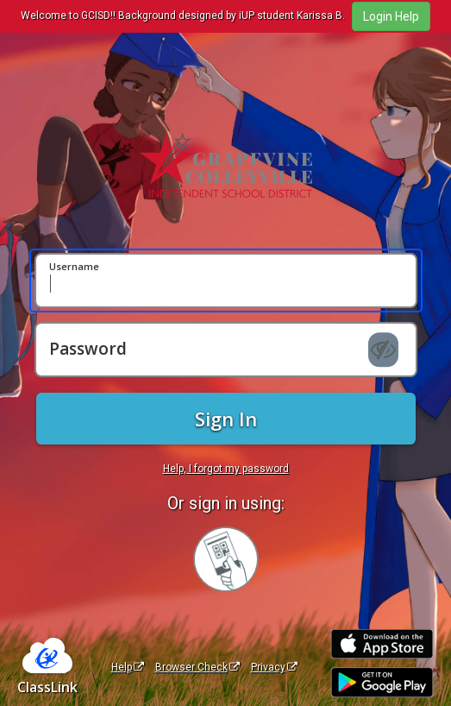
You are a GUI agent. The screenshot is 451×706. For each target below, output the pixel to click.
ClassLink (47, 687)
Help (127, 667)
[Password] (226, 349)
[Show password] (383, 349)
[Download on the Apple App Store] (382, 644)
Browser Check (197, 667)
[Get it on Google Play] (382, 682)
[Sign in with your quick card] (226, 559)
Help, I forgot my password (226, 469)
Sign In (226, 419)
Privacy (274, 667)
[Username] (226, 280)
